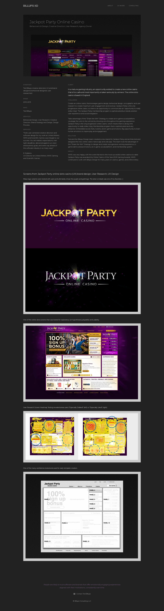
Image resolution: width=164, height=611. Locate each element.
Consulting (134, 5)
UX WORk (121, 5)
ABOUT (110, 5)
